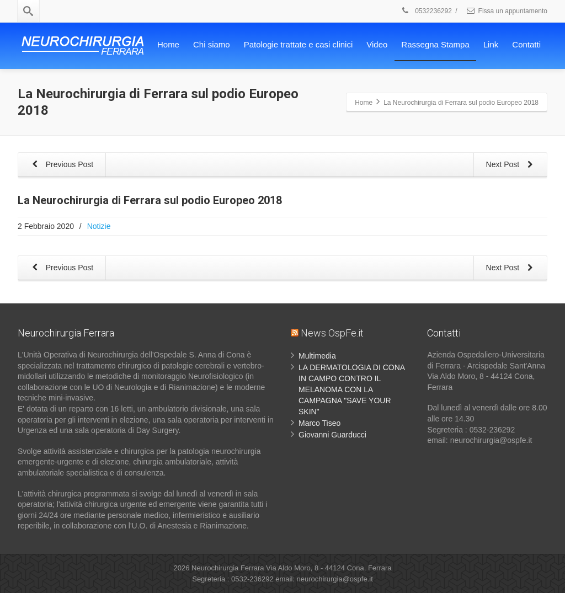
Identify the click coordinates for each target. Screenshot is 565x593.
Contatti (526, 44)
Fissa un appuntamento (506, 11)
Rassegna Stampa (435, 44)
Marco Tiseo (319, 423)
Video (376, 44)
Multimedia (317, 355)
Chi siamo (211, 44)
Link (491, 44)
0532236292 (426, 11)
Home (168, 44)
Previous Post (60, 165)
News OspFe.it (332, 333)
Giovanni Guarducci (332, 434)
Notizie (99, 226)
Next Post (511, 165)
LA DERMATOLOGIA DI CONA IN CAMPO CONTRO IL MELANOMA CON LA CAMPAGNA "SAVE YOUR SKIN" (351, 389)
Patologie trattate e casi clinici (298, 44)
